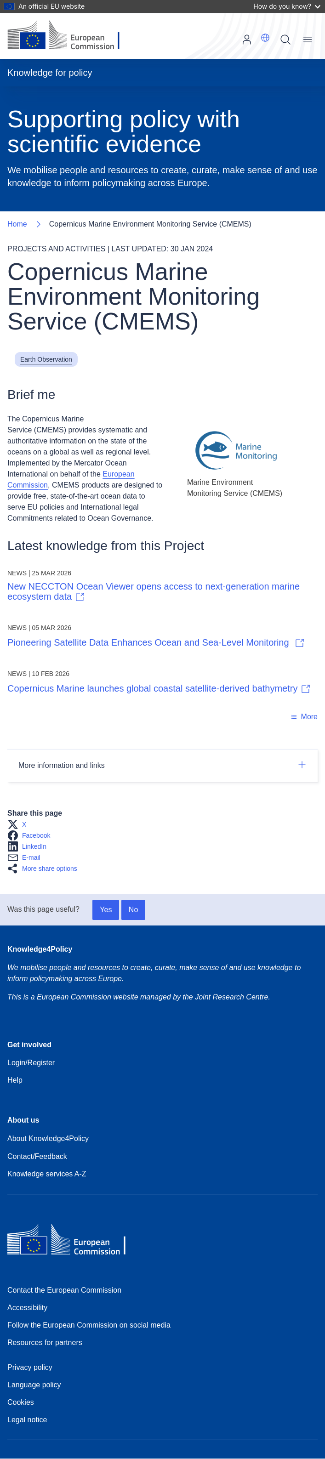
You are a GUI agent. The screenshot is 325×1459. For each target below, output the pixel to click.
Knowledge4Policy (39, 949)
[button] (265, 37)
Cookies (20, 1402)
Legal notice (27, 1420)
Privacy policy (29, 1367)
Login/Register (31, 1063)
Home (17, 224)
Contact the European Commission (64, 1290)
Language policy (34, 1385)
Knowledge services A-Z (46, 1174)
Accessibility (27, 1307)
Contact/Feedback (37, 1156)
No (133, 910)
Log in (246, 39)
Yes (106, 910)
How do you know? (286, 6)
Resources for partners (44, 1342)
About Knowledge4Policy (48, 1138)
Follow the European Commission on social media (89, 1325)
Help (15, 1080)
